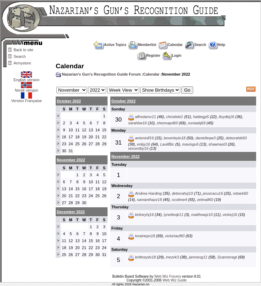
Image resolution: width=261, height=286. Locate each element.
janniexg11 (198, 257)
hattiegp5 (201, 117)
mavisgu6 (190, 144)
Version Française (26, 99)
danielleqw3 (206, 138)
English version (27, 78)
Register (148, 55)
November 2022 (125, 156)
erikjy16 (143, 144)
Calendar (170, 45)
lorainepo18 (145, 236)
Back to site (23, 50)
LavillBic (167, 144)
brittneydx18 (145, 257)
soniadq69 (197, 123)
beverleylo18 (174, 138)
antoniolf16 (144, 138)
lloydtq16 (226, 117)
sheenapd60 (167, 123)
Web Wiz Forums (167, 276)
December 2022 (71, 212)
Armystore (22, 63)
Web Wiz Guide (175, 280)
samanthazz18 (149, 200)
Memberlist (142, 45)
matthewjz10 (202, 214)
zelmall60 (205, 200)
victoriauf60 (174, 236)
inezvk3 (172, 257)
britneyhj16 (144, 214)
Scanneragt (227, 257)
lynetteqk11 (173, 214)
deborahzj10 (182, 193)
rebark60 (240, 193)
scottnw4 (179, 200)
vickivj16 (230, 214)
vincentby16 (138, 148)
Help (217, 45)
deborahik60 (236, 138)
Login (172, 55)
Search (20, 56)
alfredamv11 (145, 117)
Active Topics (109, 45)
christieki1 (174, 117)
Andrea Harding (148, 193)
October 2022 (69, 101)
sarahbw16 (137, 123)
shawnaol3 (217, 144)
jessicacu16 (213, 193)
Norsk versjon (26, 88)
